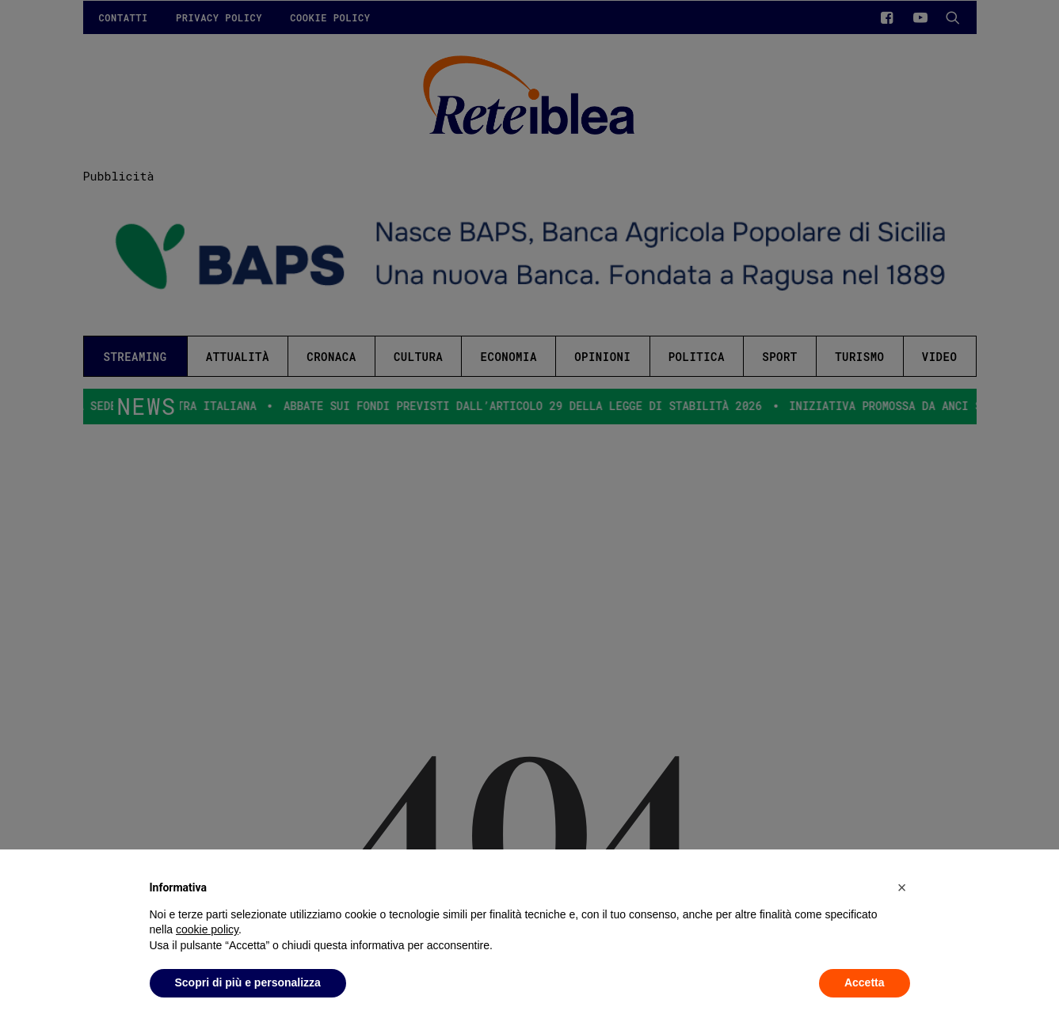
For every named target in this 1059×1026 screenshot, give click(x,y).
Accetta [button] (864, 982)
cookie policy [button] (207, 929)
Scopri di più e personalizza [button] (248, 982)
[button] (902, 887)
